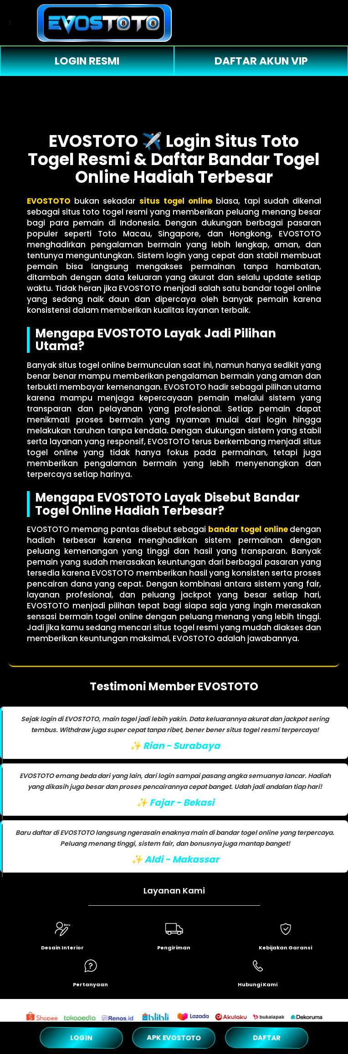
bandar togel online (248, 529)
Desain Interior (62, 947)
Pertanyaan (90, 984)
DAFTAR (267, 1037)
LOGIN (81, 1037)
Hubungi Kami (257, 984)
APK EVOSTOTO (173, 1038)
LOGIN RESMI (87, 61)
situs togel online (175, 201)
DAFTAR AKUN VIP (261, 61)
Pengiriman (173, 947)
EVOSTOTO (49, 201)
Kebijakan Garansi (285, 947)
